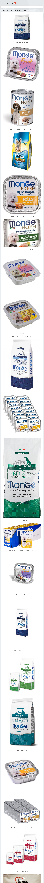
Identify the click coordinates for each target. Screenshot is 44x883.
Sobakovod (7, 3)
